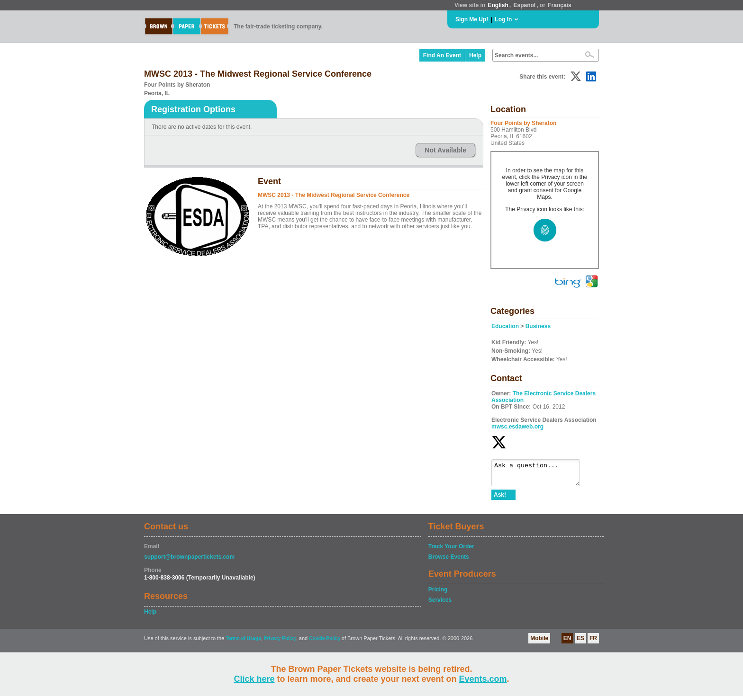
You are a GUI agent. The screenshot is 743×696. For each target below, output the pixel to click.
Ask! (500, 499)
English (498, 5)
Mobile (539, 642)
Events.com (483, 679)
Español (525, 5)
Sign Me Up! (471, 19)
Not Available (445, 150)
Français (559, 5)
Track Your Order (451, 550)
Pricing (438, 593)
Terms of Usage (243, 642)
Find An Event (442, 55)
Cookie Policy (324, 642)
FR (593, 642)
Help (475, 55)
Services (440, 604)
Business (538, 326)
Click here (254, 679)
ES (580, 642)
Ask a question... (540, 475)
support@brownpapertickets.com (189, 561)
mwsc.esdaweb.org (517, 426)
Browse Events (448, 561)
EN (567, 642)
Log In (503, 19)
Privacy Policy (280, 642)
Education (505, 326)
